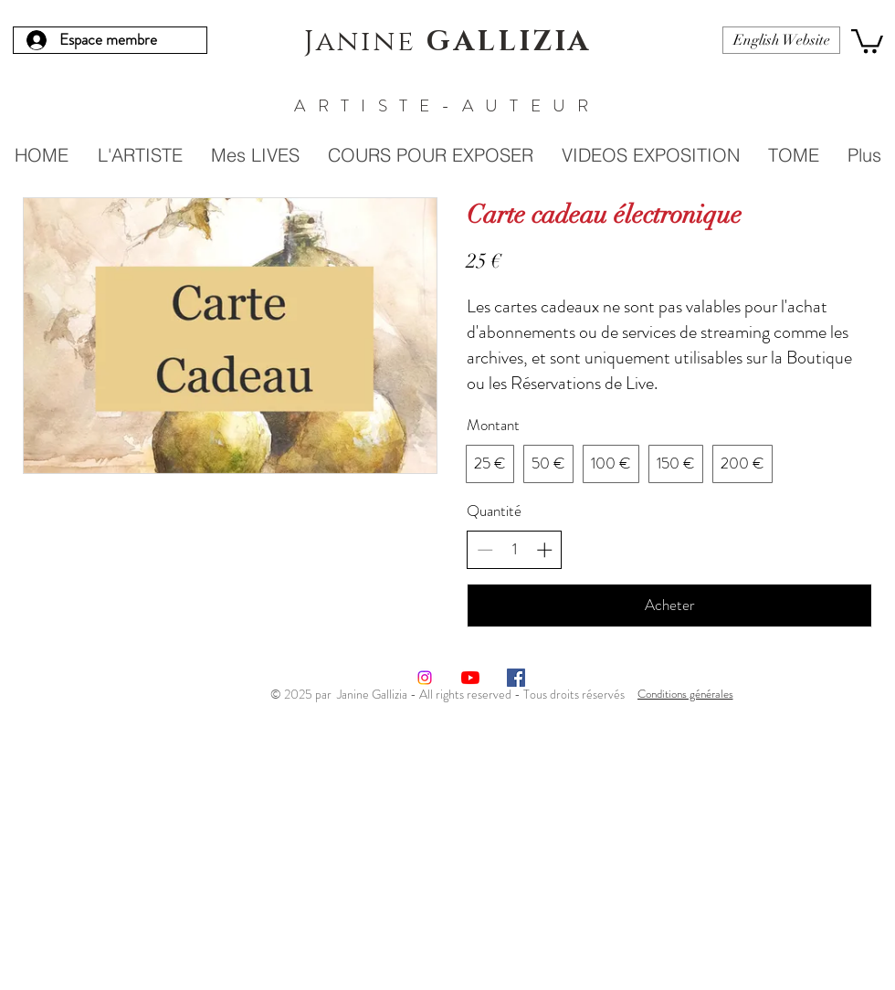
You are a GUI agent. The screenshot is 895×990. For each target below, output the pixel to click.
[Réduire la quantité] (485, 550)
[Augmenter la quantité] (544, 550)
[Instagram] (425, 678)
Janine (448, 42)
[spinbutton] (514, 550)
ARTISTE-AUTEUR (447, 105)
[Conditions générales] (685, 693)
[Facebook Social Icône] (516, 678)
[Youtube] (470, 678)
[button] (867, 39)
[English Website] (781, 40)
